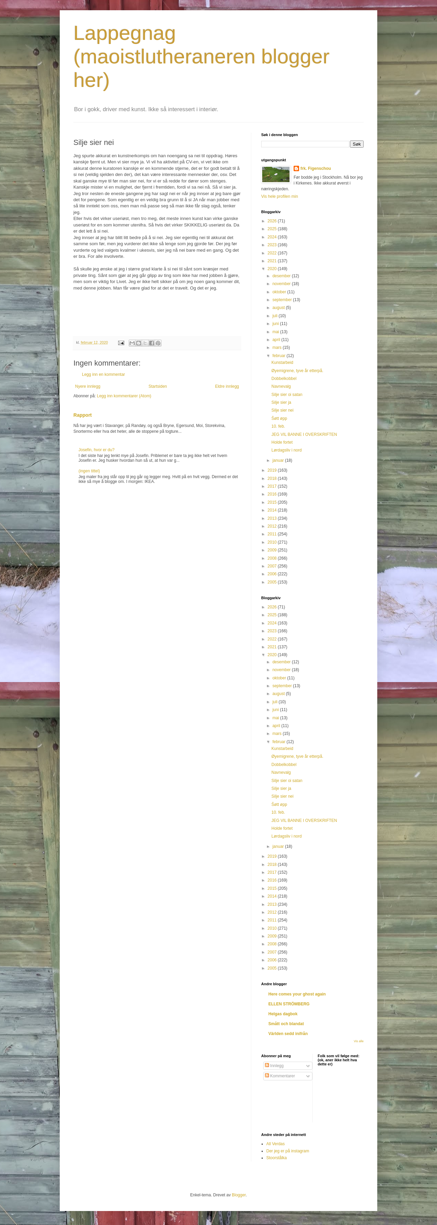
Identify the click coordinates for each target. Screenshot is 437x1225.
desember (282, 276)
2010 (273, 542)
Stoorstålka (276, 1157)
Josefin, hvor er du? (96, 449)
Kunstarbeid (282, 362)
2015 (273, 502)
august (279, 307)
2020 (273, 268)
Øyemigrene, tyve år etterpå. (297, 370)
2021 (273, 261)
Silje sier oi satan (286, 394)
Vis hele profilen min (279, 196)
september (282, 299)
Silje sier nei (282, 410)
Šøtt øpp (279, 418)
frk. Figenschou (315, 168)
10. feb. (278, 426)
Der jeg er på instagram (287, 1151)
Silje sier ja (281, 402)
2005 (273, 582)
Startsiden (158, 386)
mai (276, 331)
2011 (273, 534)
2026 (273, 221)
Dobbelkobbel (283, 378)
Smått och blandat (286, 1023)
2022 (273, 253)
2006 (273, 574)
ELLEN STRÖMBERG (289, 1004)
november (282, 283)
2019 (273, 470)
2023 (273, 244)
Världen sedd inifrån (288, 1033)
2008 (273, 558)
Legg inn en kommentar (103, 374)
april (276, 339)
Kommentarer (280, 1076)
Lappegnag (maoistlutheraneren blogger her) (201, 56)
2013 (273, 518)
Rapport (82, 415)
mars (277, 347)
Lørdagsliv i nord (286, 450)
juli (275, 315)
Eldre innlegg (227, 386)
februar (279, 355)
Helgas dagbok (282, 1014)
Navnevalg (281, 386)
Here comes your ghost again (297, 994)
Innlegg (274, 1065)
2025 (273, 228)
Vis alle (359, 1041)
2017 (273, 486)
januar (278, 460)
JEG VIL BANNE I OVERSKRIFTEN (304, 434)
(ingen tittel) (89, 471)
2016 (273, 494)
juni (276, 323)
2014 (273, 510)
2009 (273, 550)
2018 (273, 478)
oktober (279, 292)
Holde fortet (282, 442)
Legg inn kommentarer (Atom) (124, 396)
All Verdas (275, 1143)
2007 (273, 566)
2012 (273, 526)
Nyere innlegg (87, 386)
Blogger (239, 1195)
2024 (273, 237)
